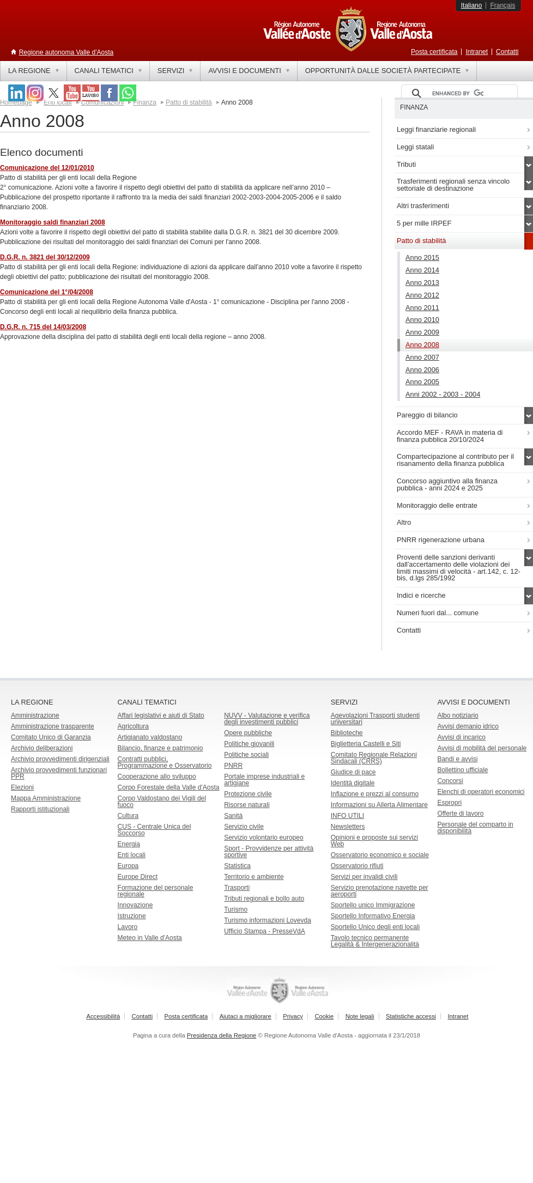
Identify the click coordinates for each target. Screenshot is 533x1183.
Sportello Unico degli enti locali (375, 927)
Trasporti (237, 887)
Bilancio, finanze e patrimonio (160, 748)
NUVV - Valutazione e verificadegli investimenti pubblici (267, 719)
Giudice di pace (353, 772)
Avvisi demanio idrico (468, 726)
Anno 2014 (422, 270)
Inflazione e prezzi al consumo (375, 794)
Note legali (360, 1016)
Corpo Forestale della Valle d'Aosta (169, 787)
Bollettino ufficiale (462, 770)
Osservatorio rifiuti (357, 866)
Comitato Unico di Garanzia (51, 737)
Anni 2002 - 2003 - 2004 (442, 394)
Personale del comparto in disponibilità (475, 828)
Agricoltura (133, 726)
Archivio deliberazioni (41, 748)
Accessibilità (103, 1016)
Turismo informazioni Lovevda (267, 920)
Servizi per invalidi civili (364, 877)
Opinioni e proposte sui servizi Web (374, 841)
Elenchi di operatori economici (480, 792)
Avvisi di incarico (461, 737)
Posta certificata (434, 52)
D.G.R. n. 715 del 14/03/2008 (43, 327)
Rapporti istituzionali (40, 809)
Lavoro (128, 927)
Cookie (324, 1016)
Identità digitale (353, 783)
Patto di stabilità (189, 102)
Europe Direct (138, 877)
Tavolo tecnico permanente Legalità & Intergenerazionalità (375, 941)
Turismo (235, 909)
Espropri (449, 802)
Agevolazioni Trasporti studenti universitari (375, 719)
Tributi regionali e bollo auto (264, 898)
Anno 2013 (422, 282)
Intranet (476, 52)
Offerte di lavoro (460, 813)
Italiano (471, 5)
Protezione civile (247, 794)
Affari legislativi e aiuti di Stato (161, 715)
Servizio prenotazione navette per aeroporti (379, 891)
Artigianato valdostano (150, 737)
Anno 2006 (422, 370)
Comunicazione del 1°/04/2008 (46, 292)
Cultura (128, 816)
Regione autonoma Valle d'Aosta (66, 52)
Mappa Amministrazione (46, 798)
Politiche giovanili (249, 744)
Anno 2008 (422, 345)
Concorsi (450, 781)
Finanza (144, 102)
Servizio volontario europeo (263, 837)
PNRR (233, 765)
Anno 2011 (422, 308)
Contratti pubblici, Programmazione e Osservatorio (165, 762)
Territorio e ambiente (253, 877)
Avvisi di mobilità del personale (481, 748)
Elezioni (22, 787)
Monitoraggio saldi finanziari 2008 (52, 222)
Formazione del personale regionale (155, 891)
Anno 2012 (422, 295)
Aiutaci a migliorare (245, 1016)
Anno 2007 (422, 357)
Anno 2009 (422, 332)
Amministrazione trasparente (52, 726)
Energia (129, 844)
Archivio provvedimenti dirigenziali (60, 759)
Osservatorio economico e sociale (380, 855)
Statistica (237, 866)
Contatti (507, 52)
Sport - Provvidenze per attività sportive (268, 852)
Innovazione (135, 905)
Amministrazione (35, 715)
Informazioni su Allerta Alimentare (379, 805)
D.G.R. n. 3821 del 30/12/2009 (45, 257)
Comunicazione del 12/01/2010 (47, 168)
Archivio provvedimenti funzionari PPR (59, 773)
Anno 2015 (422, 257)
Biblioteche (347, 733)
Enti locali (132, 855)
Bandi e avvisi (457, 759)
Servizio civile (244, 826)
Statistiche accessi (411, 1016)
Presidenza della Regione (222, 1035)
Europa (128, 866)
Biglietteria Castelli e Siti (366, 744)
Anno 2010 (422, 320)
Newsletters (348, 826)
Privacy (293, 1016)
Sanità (233, 816)
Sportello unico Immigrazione (373, 905)
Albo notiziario (457, 715)
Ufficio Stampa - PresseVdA (264, 931)
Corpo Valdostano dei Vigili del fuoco (162, 801)
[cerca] (457, 93)
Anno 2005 (422, 382)
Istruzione (132, 916)
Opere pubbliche (248, 733)
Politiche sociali (246, 755)
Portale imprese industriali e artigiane (264, 780)
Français (502, 5)
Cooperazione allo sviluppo (157, 776)
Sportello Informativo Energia (373, 916)
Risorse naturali (246, 805)
